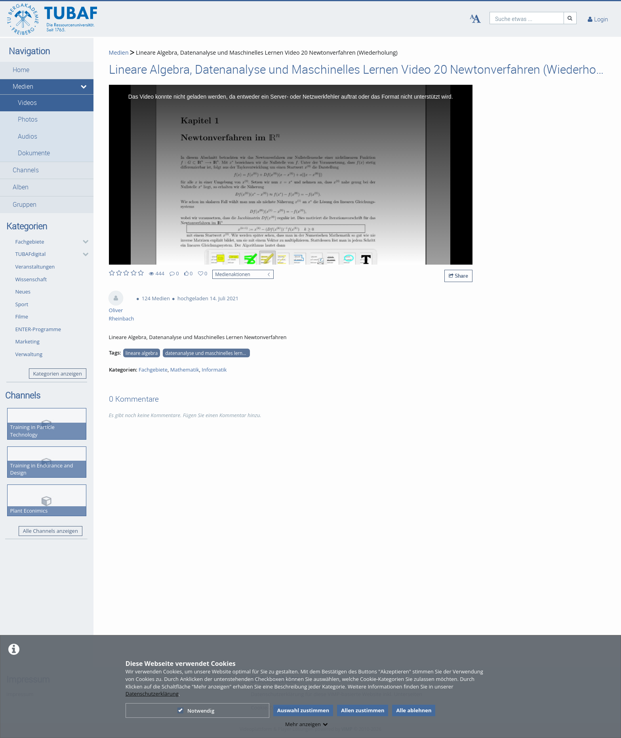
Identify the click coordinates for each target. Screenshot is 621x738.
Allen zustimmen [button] (362, 710)
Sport (22, 304)
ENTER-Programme (38, 329)
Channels (26, 170)
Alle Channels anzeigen (50, 530)
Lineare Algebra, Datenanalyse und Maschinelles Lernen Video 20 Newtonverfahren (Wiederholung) (265, 52)
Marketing (27, 341)
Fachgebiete (29, 241)
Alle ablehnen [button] (413, 710)
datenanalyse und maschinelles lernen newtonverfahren (207, 353)
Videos (27, 103)
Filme (22, 316)
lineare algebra (142, 353)
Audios (27, 136)
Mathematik (184, 369)
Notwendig (195, 710)
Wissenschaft (31, 279)
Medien (23, 86)
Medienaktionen (232, 274)
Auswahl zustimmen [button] (303, 710)
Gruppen (24, 204)
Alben (21, 187)
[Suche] (570, 18)
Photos (28, 119)
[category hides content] (83, 241)
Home (21, 70)
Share (458, 275)
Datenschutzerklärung (152, 693)
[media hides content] (84, 86)
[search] (527, 18)
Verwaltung (29, 354)
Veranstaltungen (35, 266)
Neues (23, 291)
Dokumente (34, 153)
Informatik (214, 369)
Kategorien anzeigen (57, 373)
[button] (46, 70)
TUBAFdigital (30, 253)
